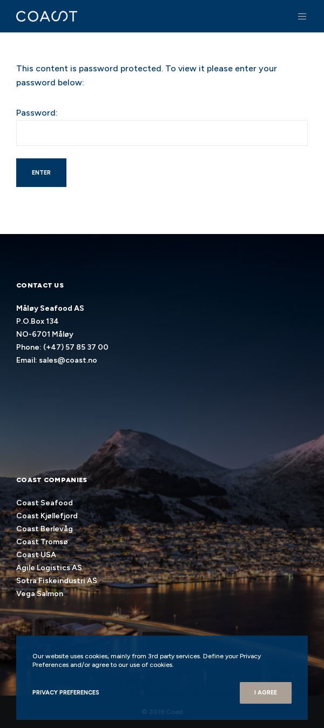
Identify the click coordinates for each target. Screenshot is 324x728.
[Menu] (299, 16)
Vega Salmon (39, 593)
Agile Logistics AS (49, 567)
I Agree (265, 692)
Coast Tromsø (42, 541)
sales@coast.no (68, 360)
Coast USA (36, 554)
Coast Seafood (44, 502)
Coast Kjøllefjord (47, 515)
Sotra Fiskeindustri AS (56, 580)
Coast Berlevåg (44, 528)
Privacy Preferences (65, 692)
